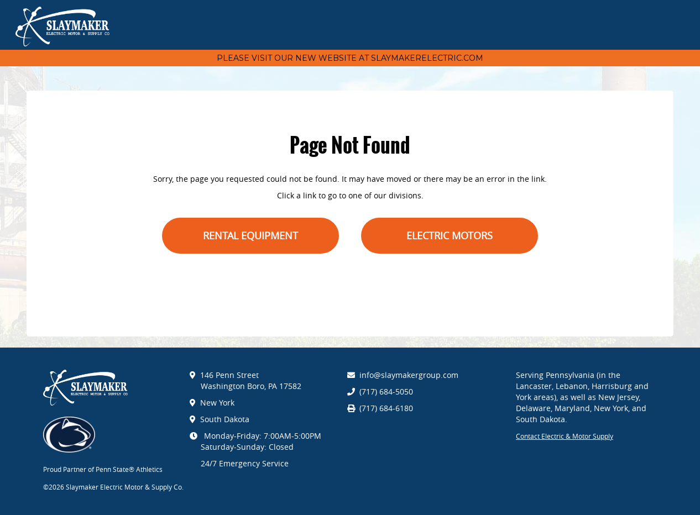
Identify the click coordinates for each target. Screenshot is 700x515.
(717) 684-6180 (386, 408)
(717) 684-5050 (386, 391)
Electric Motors (449, 235)
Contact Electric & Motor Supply (564, 436)
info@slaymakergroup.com (408, 375)
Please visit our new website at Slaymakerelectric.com (350, 58)
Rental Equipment (250, 235)
